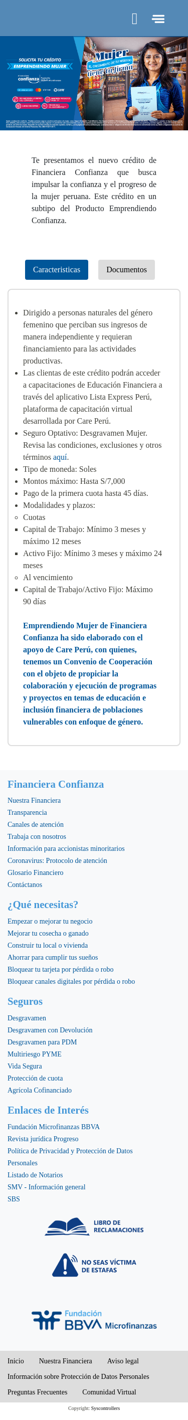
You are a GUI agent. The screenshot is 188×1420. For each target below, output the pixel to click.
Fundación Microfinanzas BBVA (54, 1127)
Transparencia (27, 812)
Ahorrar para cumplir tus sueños (53, 957)
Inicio (16, 1361)
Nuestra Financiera (34, 800)
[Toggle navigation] (157, 19)
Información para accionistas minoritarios (66, 848)
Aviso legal (123, 1361)
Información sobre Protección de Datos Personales (78, 1376)
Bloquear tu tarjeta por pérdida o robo (60, 969)
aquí (60, 457)
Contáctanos (25, 885)
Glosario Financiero (36, 872)
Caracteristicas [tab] (56, 269)
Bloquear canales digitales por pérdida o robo (71, 981)
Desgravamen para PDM (42, 1042)
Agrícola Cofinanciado (40, 1090)
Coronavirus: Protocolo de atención (57, 860)
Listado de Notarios (35, 1175)
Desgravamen (27, 1018)
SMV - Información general (47, 1187)
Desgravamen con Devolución (50, 1030)
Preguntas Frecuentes (37, 1392)
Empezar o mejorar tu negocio (50, 921)
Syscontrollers (105, 1408)
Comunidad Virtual (109, 1392)
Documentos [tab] (126, 269)
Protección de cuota (35, 1078)
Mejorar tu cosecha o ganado (48, 933)
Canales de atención (36, 824)
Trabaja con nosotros (37, 836)
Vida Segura (25, 1066)
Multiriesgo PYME (35, 1054)
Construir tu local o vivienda (48, 945)
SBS (14, 1199)
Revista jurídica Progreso (43, 1139)
